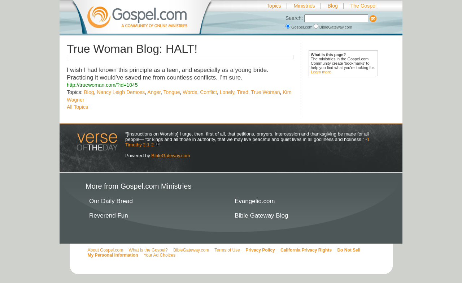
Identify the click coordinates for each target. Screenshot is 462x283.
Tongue (171, 92)
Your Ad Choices (159, 255)
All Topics (77, 107)
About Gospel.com (105, 250)
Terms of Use (227, 250)
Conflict (208, 92)
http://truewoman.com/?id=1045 (102, 85)
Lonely (227, 92)
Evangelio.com (255, 201)
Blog (333, 6)
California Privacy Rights (306, 250)
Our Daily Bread (111, 201)
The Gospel (363, 6)
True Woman (265, 92)
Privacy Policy (260, 250)
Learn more (321, 72)
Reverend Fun (108, 215)
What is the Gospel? (148, 250)
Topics (274, 6)
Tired (242, 92)
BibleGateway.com (333, 27)
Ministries (304, 6)
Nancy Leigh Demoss (121, 92)
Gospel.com (300, 27)
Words (190, 92)
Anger (154, 92)
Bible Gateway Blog (261, 215)
